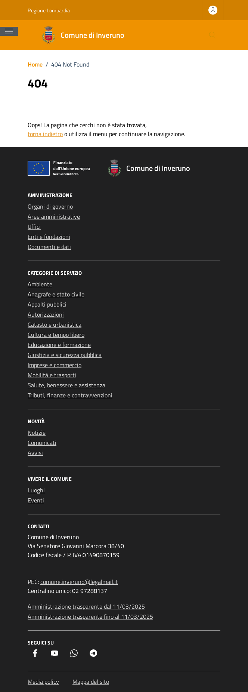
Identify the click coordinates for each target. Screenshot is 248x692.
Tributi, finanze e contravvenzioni (70, 395)
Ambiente (40, 284)
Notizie (37, 432)
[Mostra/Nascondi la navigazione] (8, 31)
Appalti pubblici (47, 304)
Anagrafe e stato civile (56, 294)
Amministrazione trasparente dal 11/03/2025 (86, 606)
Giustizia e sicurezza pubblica (65, 354)
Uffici (34, 226)
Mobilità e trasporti (52, 374)
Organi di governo (50, 206)
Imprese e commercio (54, 364)
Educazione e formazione (59, 344)
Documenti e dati (49, 246)
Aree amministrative (54, 216)
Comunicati (42, 442)
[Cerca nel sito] (212, 35)
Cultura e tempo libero (56, 334)
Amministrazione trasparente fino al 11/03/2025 (90, 616)
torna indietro (45, 133)
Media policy (43, 681)
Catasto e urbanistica (54, 324)
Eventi (36, 500)
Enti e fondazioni (49, 236)
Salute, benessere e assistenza (66, 385)
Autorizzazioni (46, 314)
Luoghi (36, 490)
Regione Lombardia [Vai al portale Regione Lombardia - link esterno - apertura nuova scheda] (49, 10)
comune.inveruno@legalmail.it (79, 581)
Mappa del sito (90, 681)
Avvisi (35, 452)
